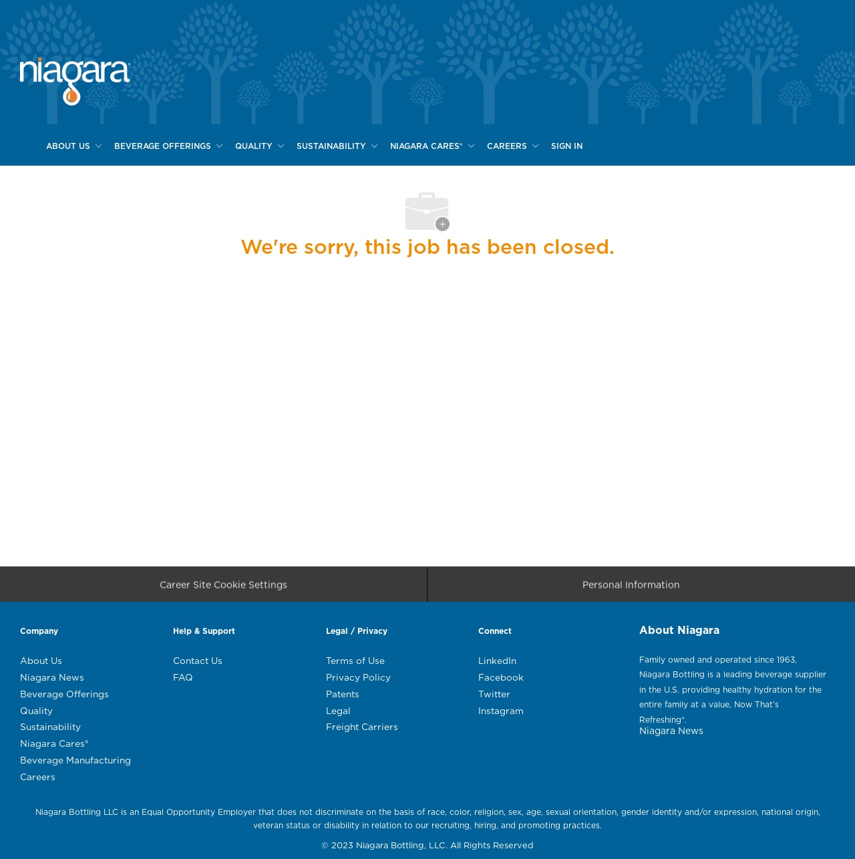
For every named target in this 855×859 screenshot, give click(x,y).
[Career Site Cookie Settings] (223, 589)
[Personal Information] (631, 589)
